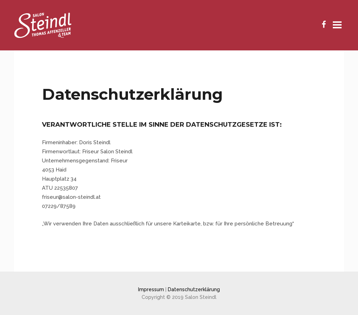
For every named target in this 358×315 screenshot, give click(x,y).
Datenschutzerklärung (194, 289)
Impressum (151, 289)
